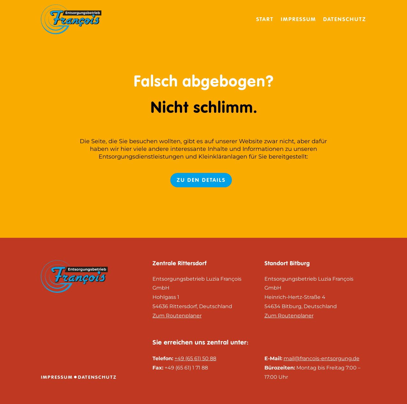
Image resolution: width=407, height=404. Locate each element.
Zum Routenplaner (177, 316)
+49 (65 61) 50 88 (195, 358)
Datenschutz (344, 19)
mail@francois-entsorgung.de (321, 358)
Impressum (298, 19)
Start (265, 19)
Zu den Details (201, 180)
